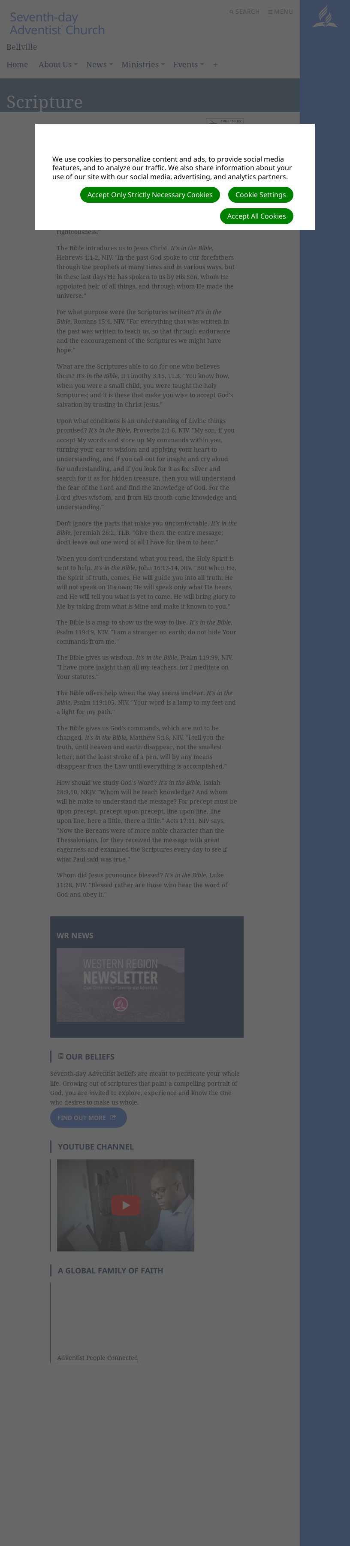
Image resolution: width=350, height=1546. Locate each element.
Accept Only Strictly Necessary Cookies (150, 194)
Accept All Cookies (256, 216)
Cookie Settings (260, 194)
